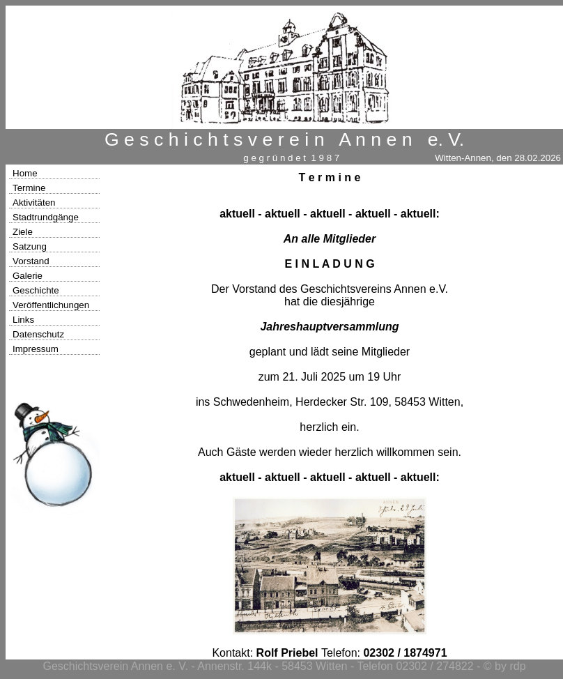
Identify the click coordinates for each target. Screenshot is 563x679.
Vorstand (31, 261)
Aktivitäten (34, 202)
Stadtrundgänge (46, 217)
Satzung (30, 246)
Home (25, 173)
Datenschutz (38, 334)
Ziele (23, 232)
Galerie (28, 275)
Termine (29, 188)
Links (23, 319)
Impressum (36, 349)
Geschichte (36, 290)
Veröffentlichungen (51, 305)
